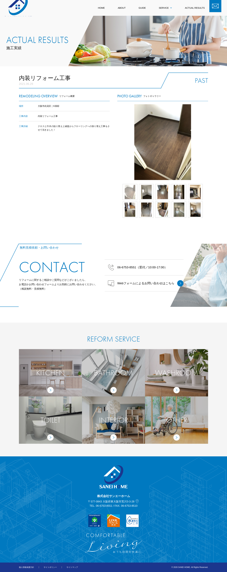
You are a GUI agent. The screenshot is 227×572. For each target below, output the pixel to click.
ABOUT (122, 8)
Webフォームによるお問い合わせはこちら (145, 283)
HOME (101, 8)
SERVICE (165, 8)
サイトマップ (72, 567)
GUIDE (142, 8)
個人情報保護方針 (26, 567)
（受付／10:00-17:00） (137, 267)
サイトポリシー (50, 567)
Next (208, 142)
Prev (117, 142)
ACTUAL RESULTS (195, 8)
